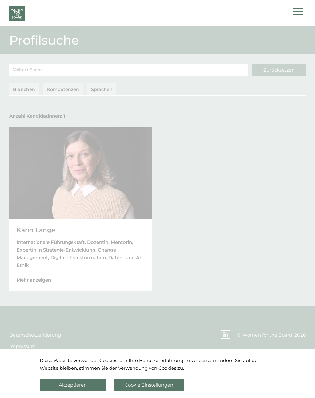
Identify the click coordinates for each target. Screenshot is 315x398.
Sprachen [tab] (102, 89)
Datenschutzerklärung (35, 335)
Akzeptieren (73, 385)
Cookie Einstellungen (149, 385)
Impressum (22, 346)
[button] (298, 13)
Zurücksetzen (279, 70)
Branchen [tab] (24, 89)
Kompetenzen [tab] (63, 89)
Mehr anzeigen (34, 280)
